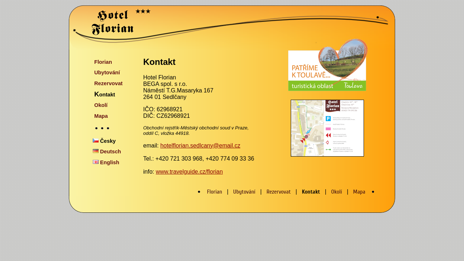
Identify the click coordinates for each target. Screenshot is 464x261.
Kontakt (104, 94)
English (106, 162)
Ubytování (107, 72)
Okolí (101, 105)
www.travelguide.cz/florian (189, 172)
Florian (103, 62)
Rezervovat (108, 83)
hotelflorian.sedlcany (186, 145)
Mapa (101, 116)
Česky (104, 141)
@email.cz (226, 145)
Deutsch (107, 151)
